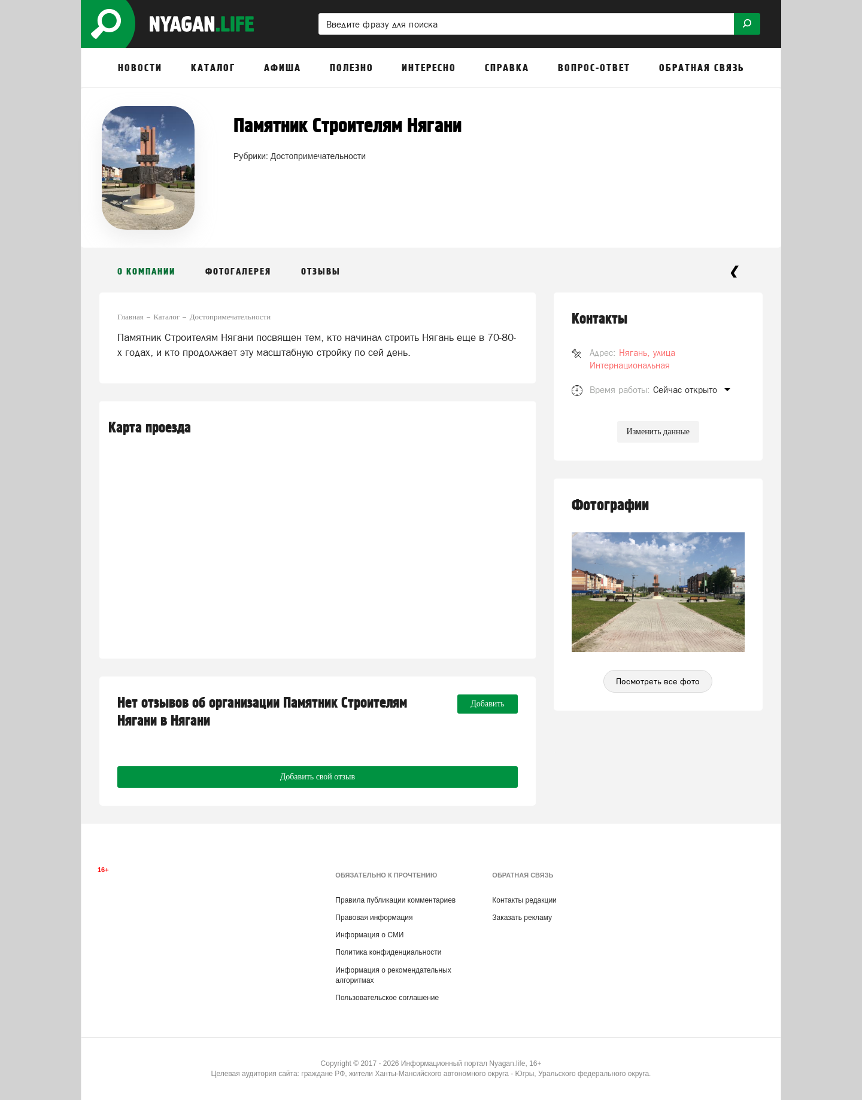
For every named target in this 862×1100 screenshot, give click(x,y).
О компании (146, 272)
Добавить (488, 703)
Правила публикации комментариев (395, 900)
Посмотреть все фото (658, 681)
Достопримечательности (318, 156)
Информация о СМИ (369, 935)
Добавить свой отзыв (317, 776)
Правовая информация (373, 917)
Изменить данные (658, 431)
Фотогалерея (238, 272)
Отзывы (321, 272)
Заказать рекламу (522, 917)
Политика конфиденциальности (388, 952)
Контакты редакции (524, 900)
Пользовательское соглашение (387, 998)
